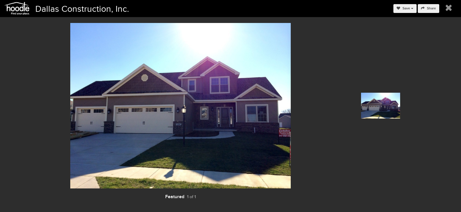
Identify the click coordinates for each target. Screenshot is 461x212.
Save (405, 8)
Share (428, 8)
